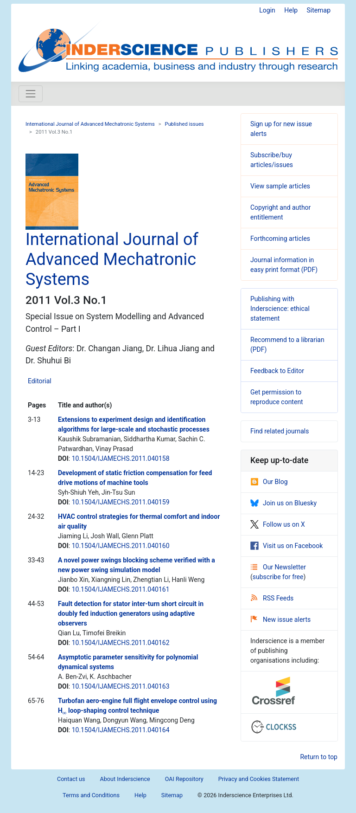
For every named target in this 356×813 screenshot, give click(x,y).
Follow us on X (277, 524)
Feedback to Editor (277, 370)
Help (291, 10)
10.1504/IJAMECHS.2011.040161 (121, 589)
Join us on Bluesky (283, 503)
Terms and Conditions (91, 795)
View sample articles (280, 186)
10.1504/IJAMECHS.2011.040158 (121, 458)
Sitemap (319, 10)
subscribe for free (278, 577)
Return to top (318, 757)
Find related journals (279, 431)
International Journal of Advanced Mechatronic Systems (90, 124)
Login (267, 10)
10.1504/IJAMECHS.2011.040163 (121, 686)
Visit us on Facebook (286, 545)
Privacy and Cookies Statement (258, 778)
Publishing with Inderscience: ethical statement (280, 308)
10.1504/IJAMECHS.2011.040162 (121, 642)
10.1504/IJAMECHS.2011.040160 (121, 545)
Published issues (184, 124)
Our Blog (269, 481)
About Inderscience (125, 778)
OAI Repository (184, 778)
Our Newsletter (278, 567)
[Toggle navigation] (31, 93)
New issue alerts (281, 619)
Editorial (39, 381)
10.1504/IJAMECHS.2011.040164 (121, 730)
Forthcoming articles (280, 238)
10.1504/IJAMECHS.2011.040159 (121, 502)
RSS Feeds (272, 598)
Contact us (71, 778)
